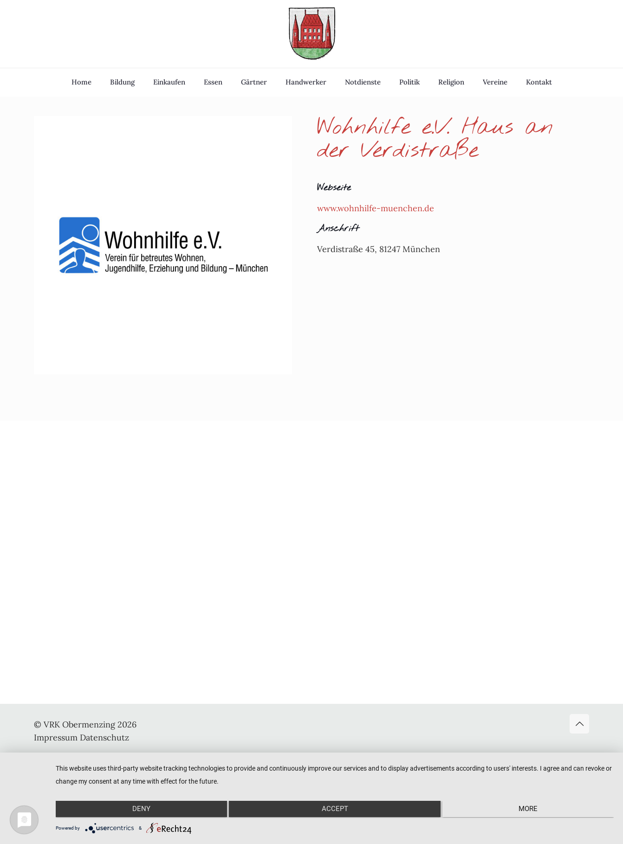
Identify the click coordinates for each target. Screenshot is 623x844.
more (530, 810)
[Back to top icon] (579, 724)
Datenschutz (104, 737)
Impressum (56, 737)
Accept (335, 810)
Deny (139, 810)
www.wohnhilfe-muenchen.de (375, 208)
